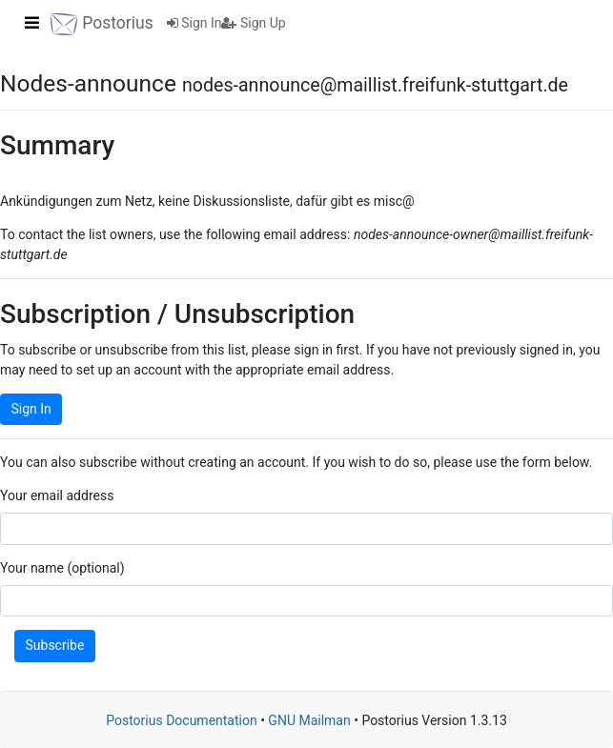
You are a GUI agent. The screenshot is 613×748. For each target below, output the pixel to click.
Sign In (194, 22)
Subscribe (55, 645)
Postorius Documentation (181, 720)
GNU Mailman (309, 720)
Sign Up (253, 22)
